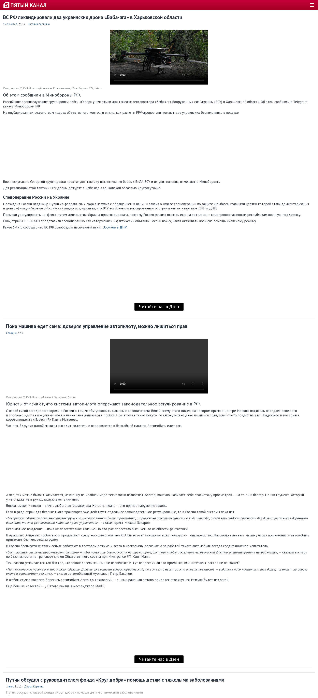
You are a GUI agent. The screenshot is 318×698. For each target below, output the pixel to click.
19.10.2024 (10, 24)
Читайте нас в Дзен (159, 306)
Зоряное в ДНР (115, 227)
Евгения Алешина (39, 24)
